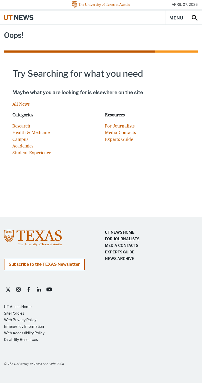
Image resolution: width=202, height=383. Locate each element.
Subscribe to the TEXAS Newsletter (44, 264)
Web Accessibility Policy (24, 333)
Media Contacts (120, 132)
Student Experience (31, 152)
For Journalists (120, 125)
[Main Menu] (176, 17)
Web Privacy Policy (20, 320)
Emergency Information (24, 326)
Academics (22, 145)
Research (21, 125)
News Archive (119, 259)
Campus (20, 139)
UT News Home (119, 232)
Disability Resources (21, 340)
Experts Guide (119, 139)
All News (21, 104)
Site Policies (14, 313)
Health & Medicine (31, 132)
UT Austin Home (18, 307)
